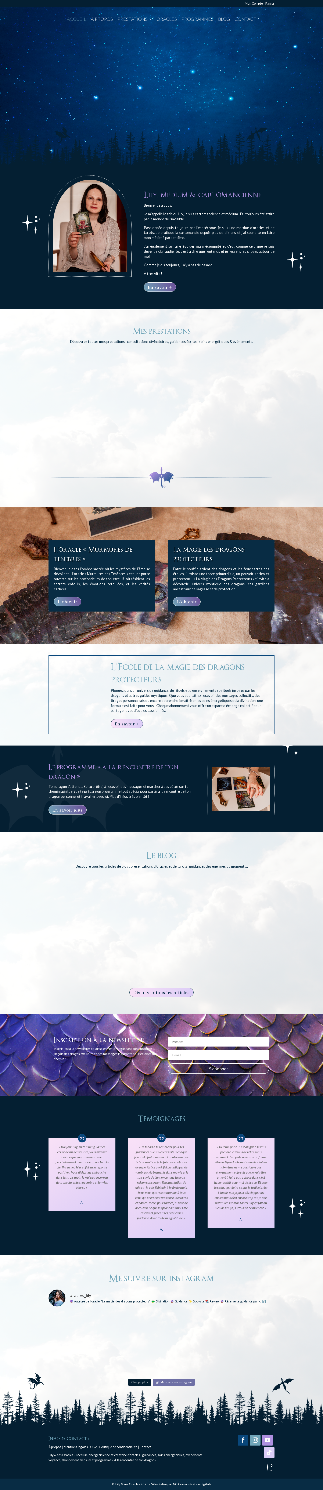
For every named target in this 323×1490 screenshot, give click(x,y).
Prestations (133, 20)
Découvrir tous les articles (161, 992)
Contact (245, 20)
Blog (224, 20)
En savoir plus (68, 810)
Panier (269, 3)
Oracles (167, 20)
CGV (93, 1447)
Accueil (76, 20)
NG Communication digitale (192, 1484)
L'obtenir (67, 601)
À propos (102, 20)
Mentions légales (76, 1447)
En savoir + (160, 287)
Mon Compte (254, 3)
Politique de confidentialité (118, 1447)
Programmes (197, 20)
